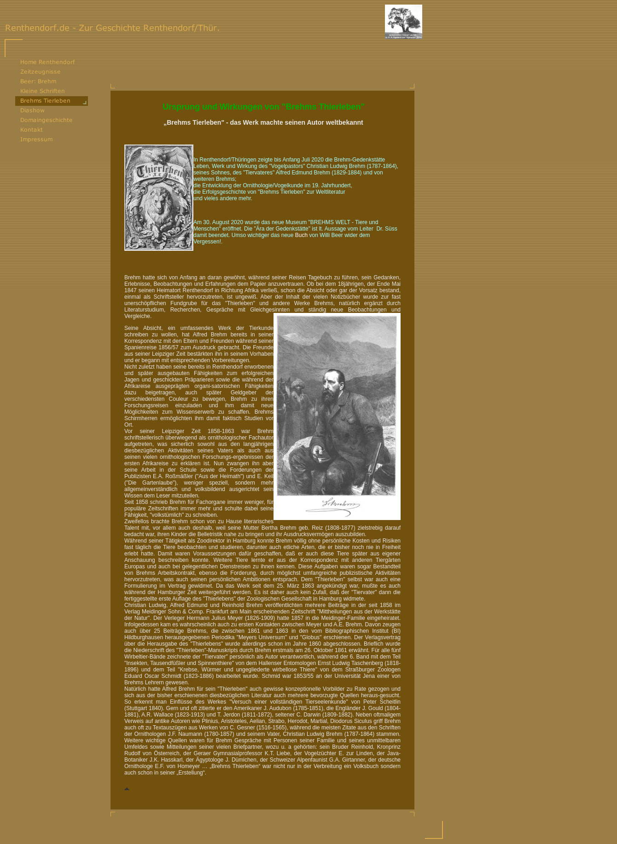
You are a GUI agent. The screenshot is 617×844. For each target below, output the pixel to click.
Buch (301, 235)
